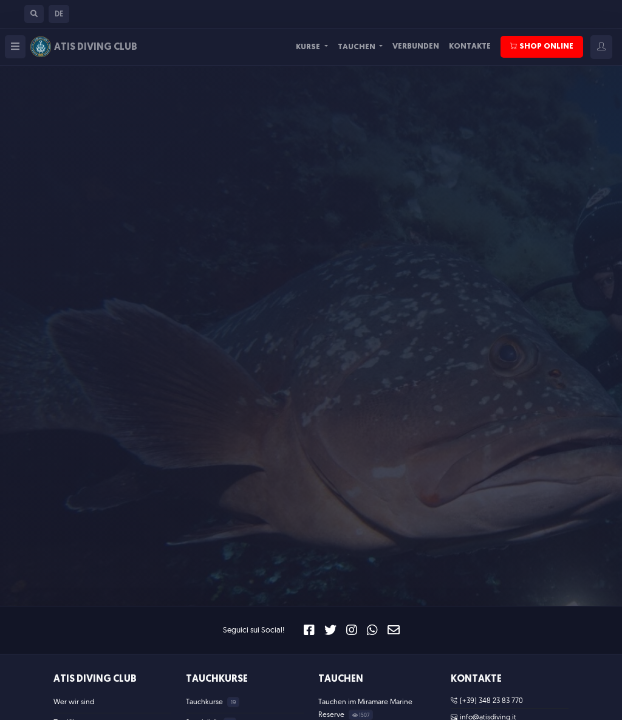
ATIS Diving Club (95, 679)
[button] (34, 14)
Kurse (309, 47)
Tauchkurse (217, 679)
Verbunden (415, 46)
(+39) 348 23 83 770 (487, 700)
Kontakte (470, 46)
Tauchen (357, 47)
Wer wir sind (73, 701)
